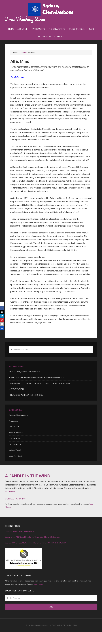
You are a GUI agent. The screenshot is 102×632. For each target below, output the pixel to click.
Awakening (13, 421)
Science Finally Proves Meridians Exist (24, 372)
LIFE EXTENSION (16, 389)
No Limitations (15, 444)
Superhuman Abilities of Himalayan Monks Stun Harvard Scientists (36, 377)
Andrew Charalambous (51, 9)
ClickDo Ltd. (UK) (70, 625)
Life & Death (14, 427)
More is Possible (16, 432)
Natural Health (15, 438)
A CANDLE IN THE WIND (27, 475)
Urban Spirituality (16, 456)
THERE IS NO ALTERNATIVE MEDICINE (26, 395)
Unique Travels (15, 450)
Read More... (10, 491)
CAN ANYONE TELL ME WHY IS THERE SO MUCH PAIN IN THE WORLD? (40, 383)
